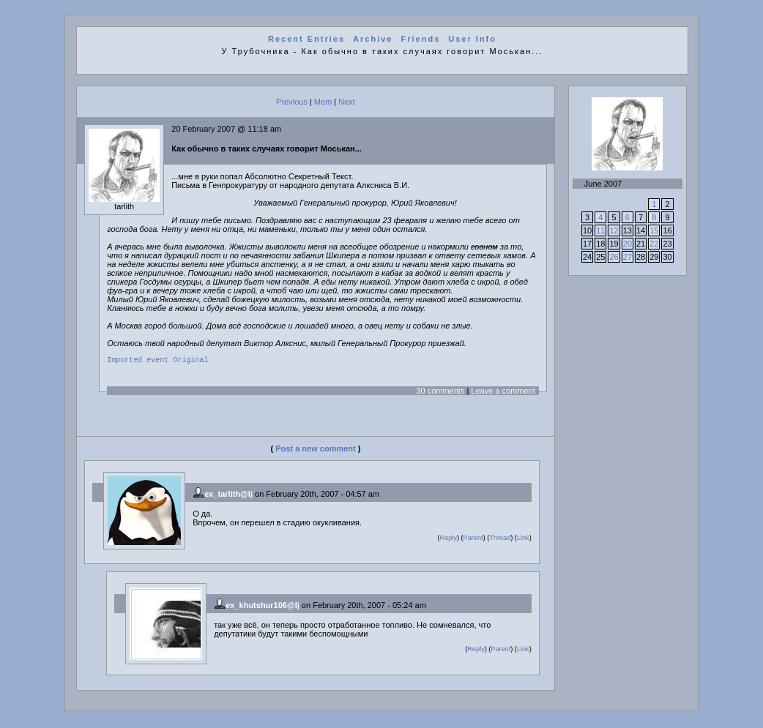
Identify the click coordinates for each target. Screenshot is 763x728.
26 (613, 256)
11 (600, 230)
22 (654, 243)
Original (190, 361)
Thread (499, 540)
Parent (473, 540)
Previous (292, 101)
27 (627, 256)
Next (346, 101)
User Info (472, 38)
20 (627, 243)
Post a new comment (315, 450)
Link (523, 540)
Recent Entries (306, 38)
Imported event (137, 361)
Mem (323, 101)
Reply (448, 540)
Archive (372, 38)
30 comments (440, 393)
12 (613, 230)
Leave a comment (503, 393)
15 (654, 230)
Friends (421, 38)
